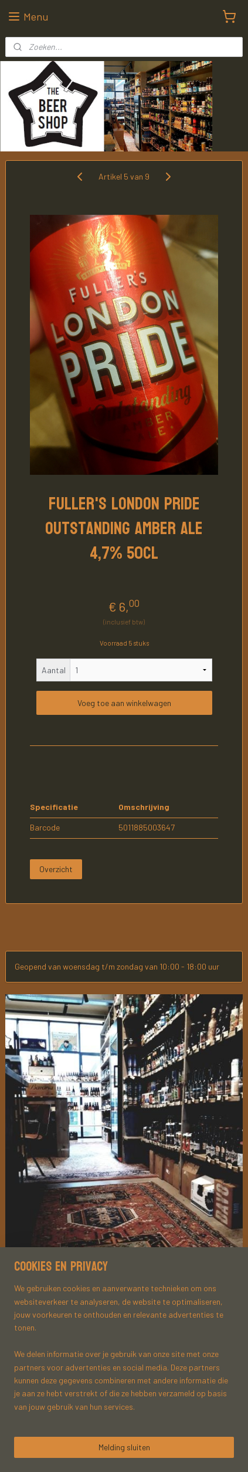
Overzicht (56, 868)
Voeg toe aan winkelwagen (124, 703)
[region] (124, 1352)
